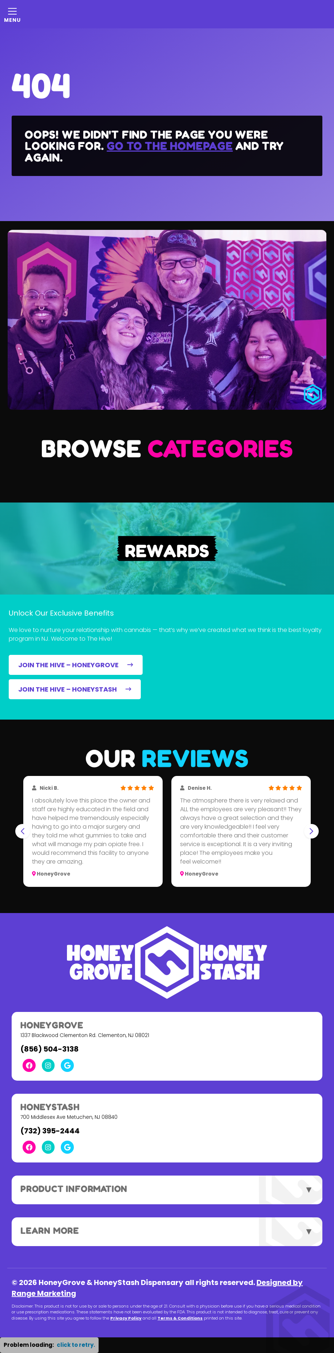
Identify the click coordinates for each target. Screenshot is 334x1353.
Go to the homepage (169, 145)
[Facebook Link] (29, 1065)
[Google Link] (67, 1065)
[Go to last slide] (22, 831)
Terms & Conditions (180, 1318)
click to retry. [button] (76, 1345)
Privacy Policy (126, 1318)
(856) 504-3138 (49, 1049)
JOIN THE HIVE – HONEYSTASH (74, 689)
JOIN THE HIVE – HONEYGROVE (75, 664)
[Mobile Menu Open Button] (12, 14)
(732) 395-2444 (50, 1131)
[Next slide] (311, 831)
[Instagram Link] (48, 1065)
